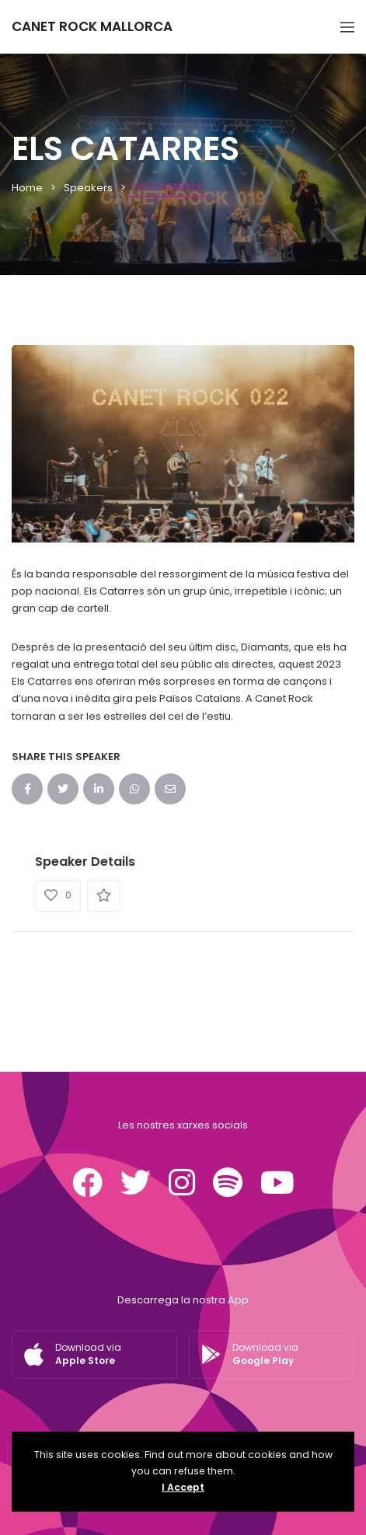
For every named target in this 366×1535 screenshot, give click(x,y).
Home (27, 187)
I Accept (183, 1487)
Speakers (88, 187)
